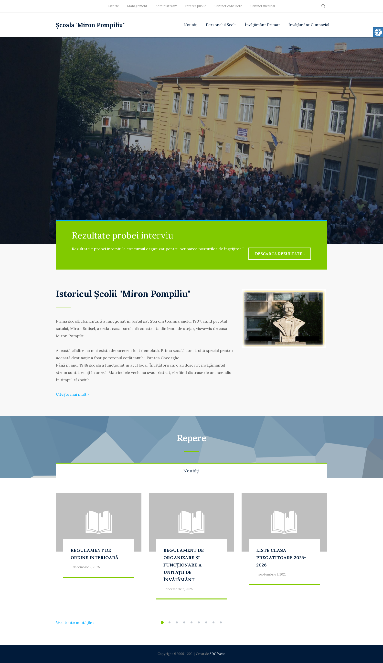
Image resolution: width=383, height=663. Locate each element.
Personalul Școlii (221, 24)
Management (137, 6)
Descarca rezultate (280, 253)
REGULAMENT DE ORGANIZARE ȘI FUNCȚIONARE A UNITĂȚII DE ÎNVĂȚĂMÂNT (183, 564)
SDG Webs (217, 654)
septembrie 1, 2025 (272, 574)
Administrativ (166, 6)
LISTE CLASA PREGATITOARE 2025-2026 (281, 557)
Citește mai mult (72, 394)
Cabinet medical (262, 6)
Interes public (195, 6)
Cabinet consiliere (228, 6)
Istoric (113, 6)
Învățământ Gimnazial (308, 24)
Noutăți (191, 24)
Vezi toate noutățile (75, 622)
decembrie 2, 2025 (86, 567)
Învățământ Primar (262, 24)
